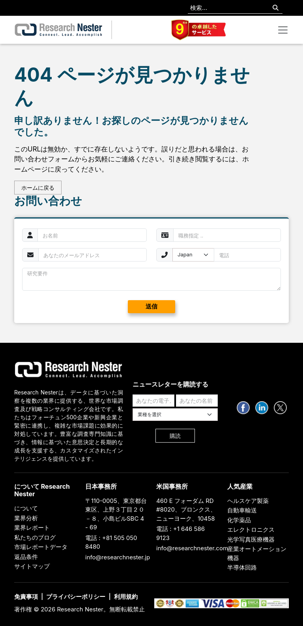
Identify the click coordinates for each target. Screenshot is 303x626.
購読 (175, 435)
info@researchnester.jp (117, 557)
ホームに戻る (37, 187)
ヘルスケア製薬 (248, 501)
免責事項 (26, 596)
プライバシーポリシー (75, 596)
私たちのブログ (35, 537)
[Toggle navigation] (283, 29)
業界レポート (32, 527)
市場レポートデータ (40, 547)
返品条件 (26, 557)
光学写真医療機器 (251, 539)
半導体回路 (242, 567)
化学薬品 (239, 520)
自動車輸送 (242, 510)
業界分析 (26, 518)
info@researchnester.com (192, 548)
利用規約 (126, 596)
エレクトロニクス (251, 529)
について (26, 508)
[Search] (275, 8)
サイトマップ (32, 566)
